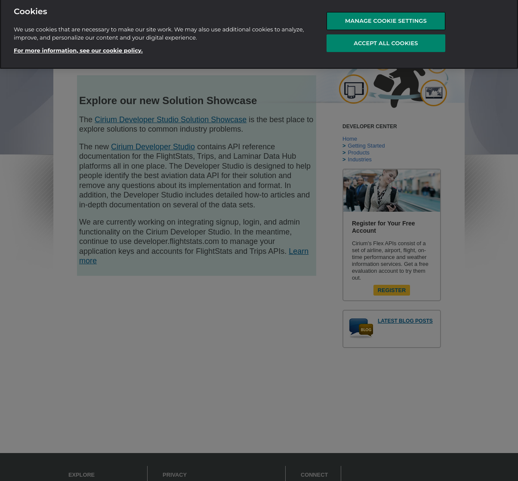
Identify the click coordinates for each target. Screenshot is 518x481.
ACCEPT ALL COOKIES (386, 40)
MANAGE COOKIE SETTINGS (386, 18)
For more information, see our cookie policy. (78, 47)
